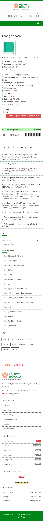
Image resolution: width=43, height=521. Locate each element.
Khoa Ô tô (7, 307)
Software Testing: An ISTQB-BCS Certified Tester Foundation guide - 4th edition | (21, 195)
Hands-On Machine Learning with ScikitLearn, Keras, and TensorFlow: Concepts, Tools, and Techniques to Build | (19, 157)
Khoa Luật (7, 284)
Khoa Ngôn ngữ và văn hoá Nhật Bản (17, 298)
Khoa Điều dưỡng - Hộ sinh (13, 265)
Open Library (8, 415)
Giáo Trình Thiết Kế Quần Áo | (21, 212)
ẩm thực (29, 340)
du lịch (12, 340)
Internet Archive (9, 429)
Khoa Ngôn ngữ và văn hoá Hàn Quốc (17, 293)
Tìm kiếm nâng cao (9, 244)
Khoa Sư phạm (9, 316)
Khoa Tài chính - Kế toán (12, 321)
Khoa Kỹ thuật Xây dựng (12, 279)
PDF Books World (10, 419)
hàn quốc (20, 340)
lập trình (15, 349)
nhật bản (5, 344)
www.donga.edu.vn (12, 394)
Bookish (6, 424)
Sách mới (6, 405)
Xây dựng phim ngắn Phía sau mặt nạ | (21, 205)
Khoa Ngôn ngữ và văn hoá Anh (15, 288)
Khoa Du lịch (8, 270)
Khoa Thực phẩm (9, 326)
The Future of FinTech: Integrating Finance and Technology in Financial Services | (20, 170)
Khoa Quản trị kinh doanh (13, 312)
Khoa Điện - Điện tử (10, 261)
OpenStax (7, 410)
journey (31, 344)
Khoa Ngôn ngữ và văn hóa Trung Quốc (18, 302)
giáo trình (6, 349)
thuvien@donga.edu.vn (29, 390)
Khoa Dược (7, 274)
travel (4, 340)
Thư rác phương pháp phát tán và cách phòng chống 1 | (20, 218)
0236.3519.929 (10, 390)
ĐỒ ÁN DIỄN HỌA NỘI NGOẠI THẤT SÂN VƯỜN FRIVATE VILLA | (21, 186)
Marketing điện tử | (11, 164)
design (14, 344)
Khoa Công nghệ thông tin (13, 256)
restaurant (22, 344)
